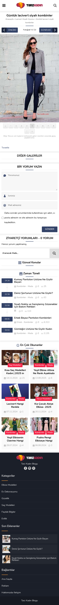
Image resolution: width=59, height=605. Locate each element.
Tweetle (5, 148)
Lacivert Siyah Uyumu (24, 19)
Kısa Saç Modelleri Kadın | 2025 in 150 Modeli (15, 373)
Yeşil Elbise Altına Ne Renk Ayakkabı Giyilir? (44, 373)
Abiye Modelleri (44, 399)
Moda (30, 286)
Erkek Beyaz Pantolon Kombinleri (32, 318)
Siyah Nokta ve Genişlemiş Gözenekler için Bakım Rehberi (35, 305)
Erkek (19, 322)
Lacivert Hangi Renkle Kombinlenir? (15, 407)
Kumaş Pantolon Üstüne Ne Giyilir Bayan (33, 280)
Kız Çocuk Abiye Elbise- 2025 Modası (43, 407)
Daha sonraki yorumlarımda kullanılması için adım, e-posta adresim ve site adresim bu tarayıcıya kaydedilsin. (29, 218)
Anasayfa (9, 19)
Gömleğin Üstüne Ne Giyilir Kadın (33, 329)
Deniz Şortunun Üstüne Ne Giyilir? (33, 293)
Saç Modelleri (15, 365)
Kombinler (21, 286)
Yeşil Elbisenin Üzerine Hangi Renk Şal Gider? (15, 440)
